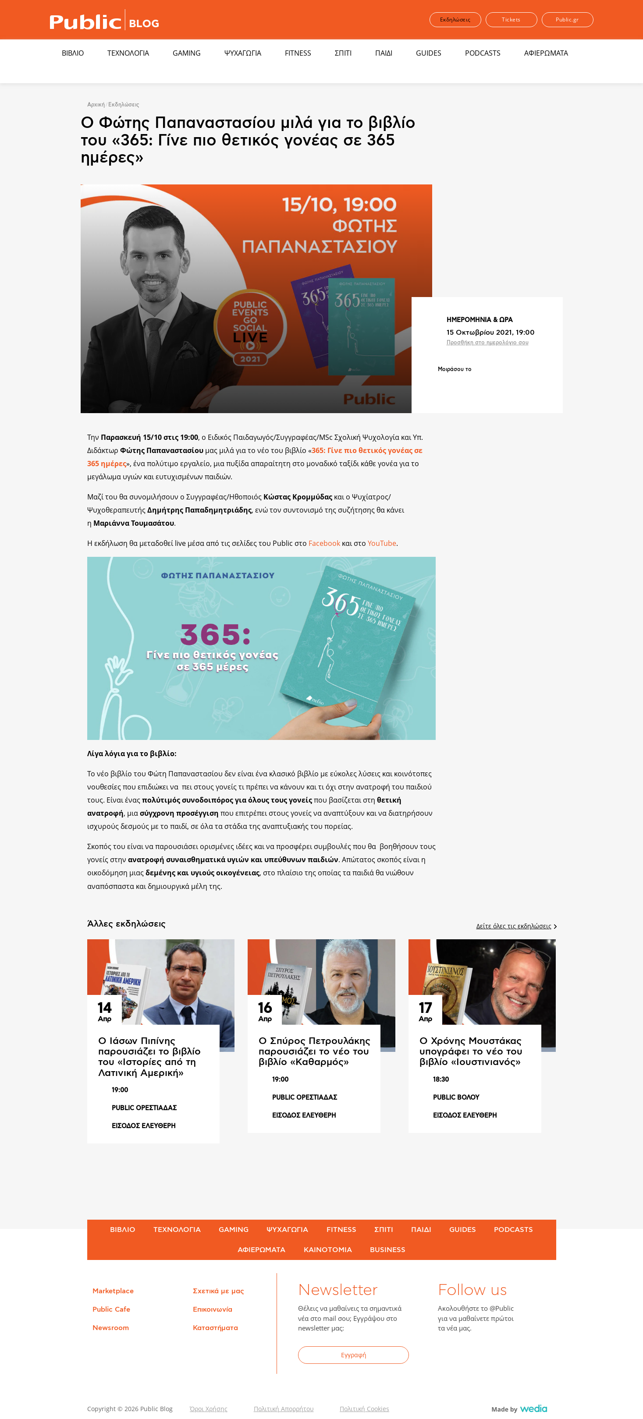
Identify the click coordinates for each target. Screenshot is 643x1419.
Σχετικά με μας (218, 1291)
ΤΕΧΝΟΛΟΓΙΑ (128, 53)
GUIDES (428, 53)
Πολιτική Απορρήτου (284, 1409)
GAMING (187, 53)
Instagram (514, 1356)
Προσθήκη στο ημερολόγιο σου (488, 342)
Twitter (471, 1356)
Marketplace (113, 1291)
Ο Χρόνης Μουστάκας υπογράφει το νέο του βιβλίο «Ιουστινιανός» (470, 1051)
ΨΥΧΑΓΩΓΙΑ (242, 53)
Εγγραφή (353, 1355)
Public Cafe (111, 1309)
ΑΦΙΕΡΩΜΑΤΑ (546, 53)
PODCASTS (483, 53)
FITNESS (298, 53)
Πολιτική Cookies (364, 1409)
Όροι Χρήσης (208, 1409)
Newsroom (110, 1327)
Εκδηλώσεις (455, 19)
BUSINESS (387, 1249)
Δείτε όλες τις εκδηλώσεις (516, 926)
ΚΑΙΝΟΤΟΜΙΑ (328, 1249)
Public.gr (567, 19)
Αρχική (96, 104)
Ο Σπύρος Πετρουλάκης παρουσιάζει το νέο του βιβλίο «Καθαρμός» (314, 1051)
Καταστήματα (215, 1327)
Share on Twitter (467, 384)
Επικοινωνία (212, 1309)
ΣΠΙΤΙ (343, 53)
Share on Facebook (445, 384)
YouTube (382, 543)
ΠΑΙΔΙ (383, 53)
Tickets (511, 19)
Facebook (324, 543)
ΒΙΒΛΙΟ (73, 53)
